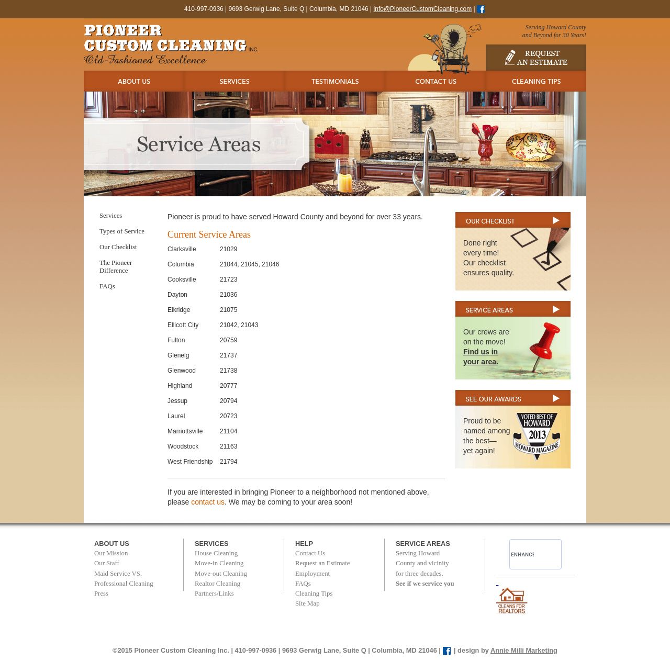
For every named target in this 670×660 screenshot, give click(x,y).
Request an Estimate (322, 563)
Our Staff (106, 563)
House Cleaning (216, 553)
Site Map (307, 603)
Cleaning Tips (313, 593)
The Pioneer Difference (115, 266)
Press (101, 593)
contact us (208, 502)
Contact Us (310, 553)
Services (110, 215)
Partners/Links (214, 593)
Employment (312, 573)
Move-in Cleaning (219, 563)
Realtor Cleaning (217, 583)
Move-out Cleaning (221, 573)
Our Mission (111, 553)
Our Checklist (118, 247)
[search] (522, 554)
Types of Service (121, 231)
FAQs (107, 286)
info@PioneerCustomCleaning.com (423, 9)
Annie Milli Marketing (523, 650)
